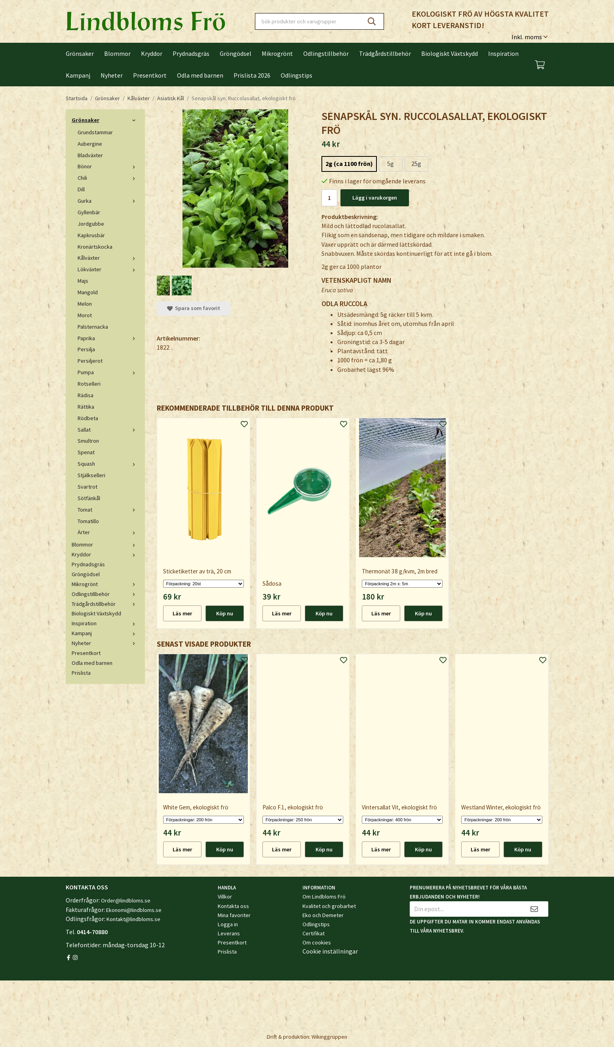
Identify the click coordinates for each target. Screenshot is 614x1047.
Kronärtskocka (95, 246)
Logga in (228, 924)
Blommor (117, 53)
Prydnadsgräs (191, 53)
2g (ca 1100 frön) (349, 164)
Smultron (88, 440)
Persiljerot (90, 360)
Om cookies (316, 942)
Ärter (108, 532)
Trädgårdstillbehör (385, 53)
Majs (83, 280)
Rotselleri (89, 383)
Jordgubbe (91, 223)
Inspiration (503, 53)
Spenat (86, 452)
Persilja (86, 349)
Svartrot (87, 486)
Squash (108, 463)
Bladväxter (90, 155)
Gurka (108, 200)
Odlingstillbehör (326, 53)
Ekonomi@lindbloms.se (134, 910)
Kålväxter (108, 257)
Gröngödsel (235, 53)
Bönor (108, 166)
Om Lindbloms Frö (324, 896)
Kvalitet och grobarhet (329, 906)
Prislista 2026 (252, 75)
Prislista (81, 672)
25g (416, 164)
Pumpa (108, 372)
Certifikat (313, 933)
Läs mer (182, 613)
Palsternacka (93, 326)
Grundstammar (95, 132)
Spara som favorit (193, 308)
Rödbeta (88, 418)
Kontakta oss (233, 906)
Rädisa (85, 395)
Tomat (108, 509)
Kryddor (151, 53)
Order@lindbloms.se (125, 900)
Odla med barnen (200, 75)
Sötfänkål (89, 498)
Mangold (88, 292)
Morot (85, 315)
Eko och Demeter (323, 915)
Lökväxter (108, 269)
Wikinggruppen (329, 1036)
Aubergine (90, 143)
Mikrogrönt (277, 53)
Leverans (229, 933)
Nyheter (112, 75)
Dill (81, 189)
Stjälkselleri (91, 475)
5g (390, 164)
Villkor (225, 896)
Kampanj (78, 75)
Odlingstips (296, 75)
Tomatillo (88, 521)
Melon (85, 303)
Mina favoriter (234, 915)
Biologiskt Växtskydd (449, 53)
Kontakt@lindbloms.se (133, 919)
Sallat (108, 429)
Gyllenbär (89, 212)
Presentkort (150, 75)
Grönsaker (80, 53)
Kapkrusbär (91, 235)
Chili (108, 177)
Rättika (86, 406)
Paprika (108, 338)
